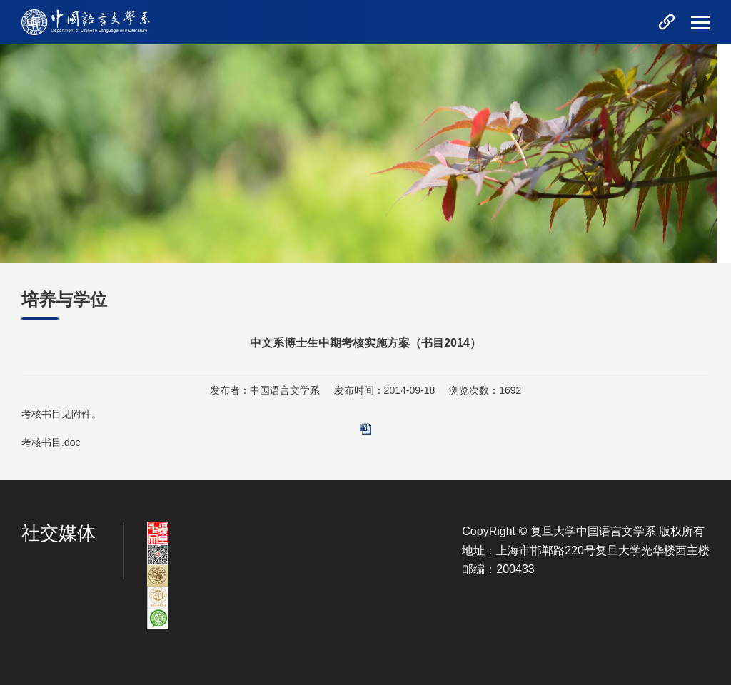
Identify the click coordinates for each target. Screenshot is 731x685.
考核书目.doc (50, 442)
